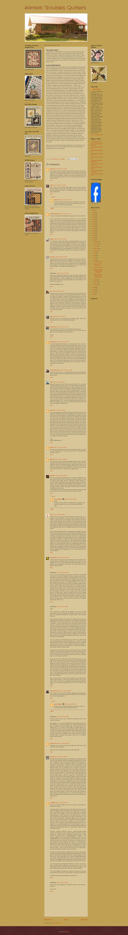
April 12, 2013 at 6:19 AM (63, 557)
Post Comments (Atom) (56, 923)
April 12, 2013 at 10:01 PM (63, 716)
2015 (94, 235)
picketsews (53, 341)
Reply (51, 180)
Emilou (52, 447)
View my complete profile (97, 134)
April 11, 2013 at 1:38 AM (59, 382)
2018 (94, 228)
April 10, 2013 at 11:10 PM (66, 370)
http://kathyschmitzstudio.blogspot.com (97, 161)
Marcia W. (52, 475)
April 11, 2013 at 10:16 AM (60, 447)
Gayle (51, 185)
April (95, 259)
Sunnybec (52, 256)
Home (66, 920)
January (96, 284)
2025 (94, 212)
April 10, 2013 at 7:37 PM (62, 326)
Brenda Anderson (54, 690)
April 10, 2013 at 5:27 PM (58, 291)
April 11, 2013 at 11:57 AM (65, 199)
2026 (94, 210)
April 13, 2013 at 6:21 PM (70, 499)
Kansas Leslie (53, 743)
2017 (94, 230)
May (95, 257)
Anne (51, 514)
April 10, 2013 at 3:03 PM (61, 256)
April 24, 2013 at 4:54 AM (61, 802)
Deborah (56, 199)
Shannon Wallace (54, 213)
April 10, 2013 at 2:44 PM (60, 239)
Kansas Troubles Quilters (55, 7)
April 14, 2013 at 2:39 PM (63, 743)
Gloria (51, 410)
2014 (94, 237)
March (95, 280)
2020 (94, 224)
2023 (94, 217)
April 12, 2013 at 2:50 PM (62, 606)
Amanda (52, 756)
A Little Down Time (98, 261)
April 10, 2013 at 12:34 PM (59, 185)
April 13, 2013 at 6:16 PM (70, 704)
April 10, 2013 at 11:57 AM (61, 168)
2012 (94, 287)
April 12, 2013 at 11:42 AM (63, 572)
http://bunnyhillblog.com (96, 141)
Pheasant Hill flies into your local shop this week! (98, 276)
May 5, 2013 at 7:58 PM (62, 882)
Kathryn (52, 168)
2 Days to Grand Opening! (97, 264)
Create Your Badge (95, 203)
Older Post (84, 920)
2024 (94, 214)
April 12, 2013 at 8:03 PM (65, 690)
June (95, 255)
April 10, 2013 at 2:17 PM (65, 213)
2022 (94, 219)
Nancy (51, 316)
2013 (94, 239)
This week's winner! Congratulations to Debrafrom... (98, 271)
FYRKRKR (52, 802)
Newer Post (48, 920)
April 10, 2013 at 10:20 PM (62, 341)
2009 (94, 294)
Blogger (67, 931)
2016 (94, 233)
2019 (94, 226)
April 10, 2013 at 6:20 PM (59, 316)
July (95, 253)
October (96, 246)
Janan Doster (53, 557)
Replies (53, 197)
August (95, 250)
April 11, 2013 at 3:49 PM (61, 475)
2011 (94, 289)
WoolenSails (53, 326)
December (96, 241)
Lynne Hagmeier (58, 499)
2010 (94, 291)
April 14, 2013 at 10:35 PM (61, 756)
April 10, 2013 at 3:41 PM (62, 273)
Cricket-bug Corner (55, 370)
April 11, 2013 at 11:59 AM (61, 459)
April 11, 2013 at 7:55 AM (59, 410)
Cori (51, 291)
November (96, 244)
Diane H (52, 239)
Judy (51, 382)
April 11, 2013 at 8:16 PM (59, 514)
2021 (94, 221)
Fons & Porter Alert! (98, 267)
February (96, 282)
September (96, 248)
